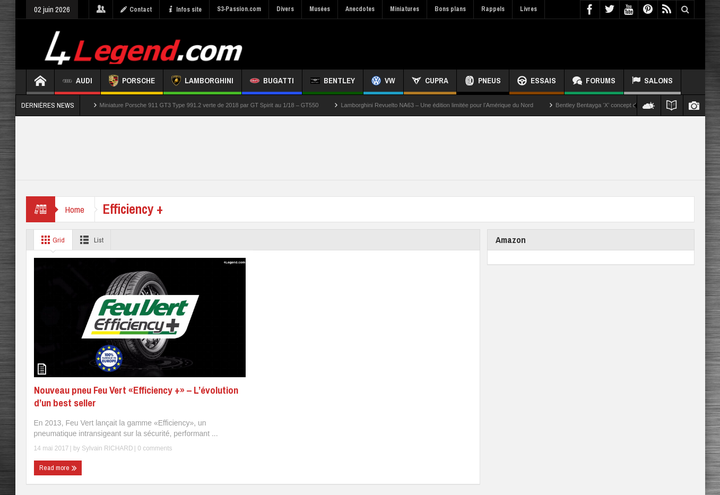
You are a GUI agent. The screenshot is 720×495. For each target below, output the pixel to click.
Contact (136, 9)
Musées (319, 9)
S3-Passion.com (239, 9)
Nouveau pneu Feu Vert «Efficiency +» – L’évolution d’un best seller (136, 396)
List (92, 239)
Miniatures (404, 9)
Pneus (483, 82)
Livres (528, 9)
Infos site (184, 9)
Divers (285, 9)
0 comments (154, 448)
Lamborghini (202, 82)
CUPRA (430, 82)
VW (383, 82)
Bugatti (272, 82)
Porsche (132, 82)
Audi (77, 82)
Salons (652, 82)
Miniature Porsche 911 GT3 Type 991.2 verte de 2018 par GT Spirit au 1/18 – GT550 (209, 105)
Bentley (332, 82)
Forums (594, 82)
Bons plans (450, 9)
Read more (58, 468)
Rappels (493, 9)
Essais (536, 82)
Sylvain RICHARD (107, 448)
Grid (52, 239)
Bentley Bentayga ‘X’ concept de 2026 (605, 105)
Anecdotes (360, 9)
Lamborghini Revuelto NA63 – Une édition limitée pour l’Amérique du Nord (437, 105)
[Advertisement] (502, 43)
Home (75, 209)
